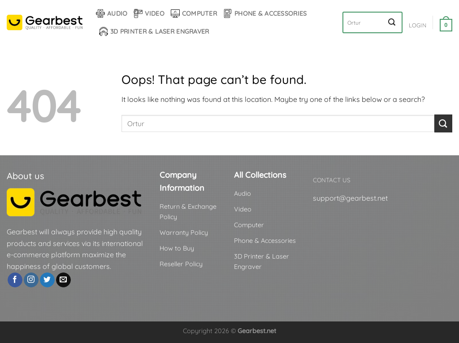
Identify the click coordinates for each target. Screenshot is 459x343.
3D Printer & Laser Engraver (154, 31)
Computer (194, 13)
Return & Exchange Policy (188, 211)
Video (149, 13)
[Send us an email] (63, 280)
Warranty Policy (184, 233)
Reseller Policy (181, 264)
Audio (111, 13)
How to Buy (177, 248)
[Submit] (391, 22)
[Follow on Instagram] (31, 280)
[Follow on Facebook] (15, 280)
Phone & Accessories (265, 13)
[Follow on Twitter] (47, 280)
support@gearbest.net (350, 197)
